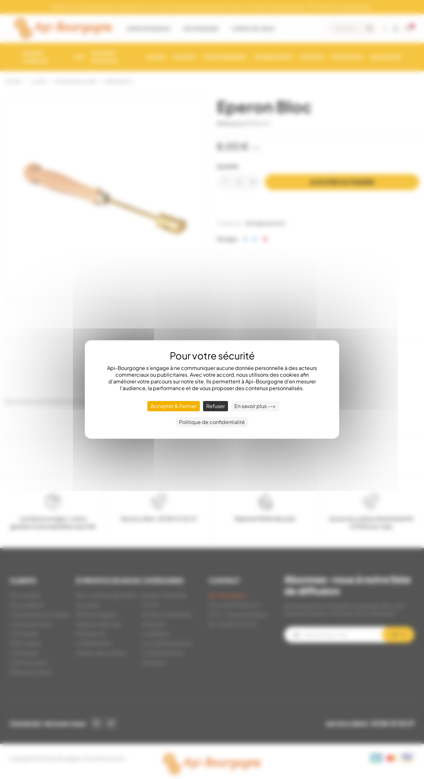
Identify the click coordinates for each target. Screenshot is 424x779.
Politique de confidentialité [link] (212, 422)
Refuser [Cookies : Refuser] (215, 406)
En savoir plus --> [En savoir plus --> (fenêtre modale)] (255, 406)
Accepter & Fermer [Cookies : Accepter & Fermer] (174, 406)
